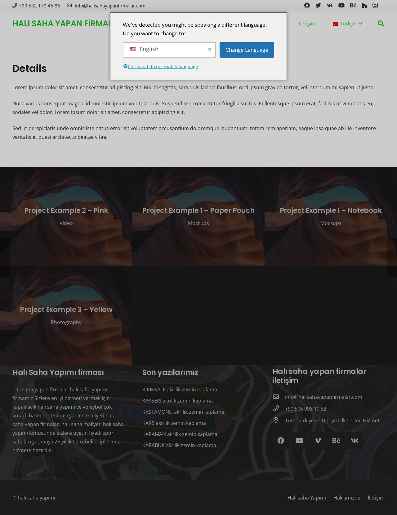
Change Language (246, 49)
